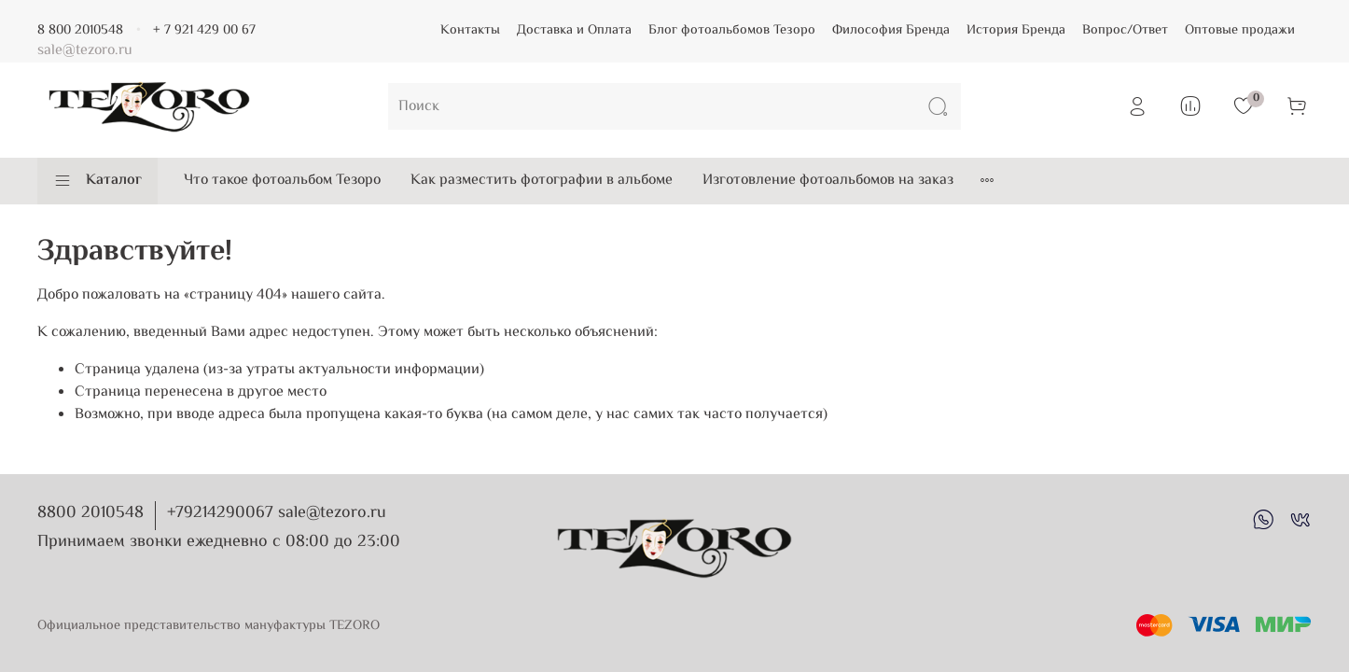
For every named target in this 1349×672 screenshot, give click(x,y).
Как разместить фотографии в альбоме (541, 180)
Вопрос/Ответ (1125, 30)
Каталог (97, 180)
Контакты (470, 30)
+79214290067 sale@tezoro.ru (276, 513)
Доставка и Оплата (574, 30)
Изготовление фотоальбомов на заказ (827, 180)
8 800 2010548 (80, 30)
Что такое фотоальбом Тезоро (282, 180)
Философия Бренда (891, 30)
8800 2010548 (90, 513)
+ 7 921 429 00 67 (204, 30)
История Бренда (1016, 30)
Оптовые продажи (1240, 30)
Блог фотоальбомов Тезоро (731, 30)
